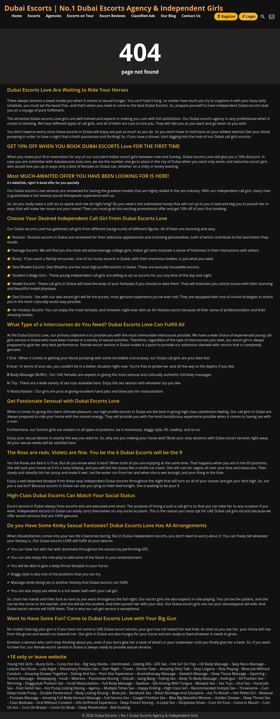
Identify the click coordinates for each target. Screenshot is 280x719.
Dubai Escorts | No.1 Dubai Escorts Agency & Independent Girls (113, 8)
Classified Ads (143, 15)
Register (226, 16)
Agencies (53, 15)
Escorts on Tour (80, 15)
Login (248, 16)
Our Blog (168, 15)
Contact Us (191, 15)
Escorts (34, 15)
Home (17, 15)
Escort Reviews (113, 15)
